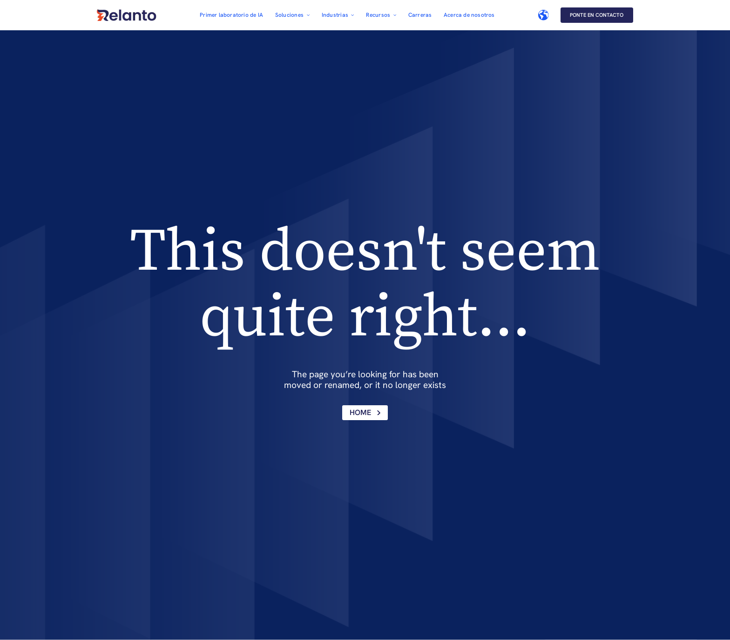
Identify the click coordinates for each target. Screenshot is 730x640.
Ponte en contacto (596, 15)
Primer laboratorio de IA (231, 15)
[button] (292, 15)
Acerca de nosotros (469, 15)
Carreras (420, 15)
